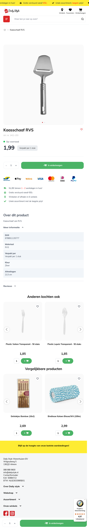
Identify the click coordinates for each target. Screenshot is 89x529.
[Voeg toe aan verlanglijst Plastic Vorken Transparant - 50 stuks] (37, 306)
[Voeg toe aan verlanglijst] (81, 129)
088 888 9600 (9, 470)
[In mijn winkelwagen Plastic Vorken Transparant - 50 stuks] (26, 361)
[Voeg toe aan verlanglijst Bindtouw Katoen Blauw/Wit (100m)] (79, 378)
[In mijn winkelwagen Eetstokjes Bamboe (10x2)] (26, 433)
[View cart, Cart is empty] (80, 11)
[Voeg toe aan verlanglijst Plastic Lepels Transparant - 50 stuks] (79, 306)
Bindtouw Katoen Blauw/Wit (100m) (64, 416)
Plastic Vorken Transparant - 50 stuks (23, 344)
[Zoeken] (82, 19)
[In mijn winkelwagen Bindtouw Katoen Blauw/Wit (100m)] (67, 433)
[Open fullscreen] (43, 85)
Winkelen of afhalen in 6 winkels (23, 197)
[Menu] (84, 500)
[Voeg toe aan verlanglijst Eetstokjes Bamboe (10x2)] (37, 378)
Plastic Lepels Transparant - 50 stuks (64, 344)
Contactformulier (10, 475)
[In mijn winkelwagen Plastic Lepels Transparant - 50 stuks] (67, 361)
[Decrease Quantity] (6, 165)
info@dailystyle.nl (10, 472)
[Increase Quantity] (16, 165)
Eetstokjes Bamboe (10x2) (23, 416)
